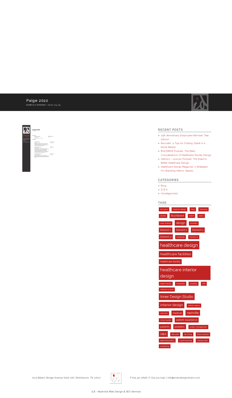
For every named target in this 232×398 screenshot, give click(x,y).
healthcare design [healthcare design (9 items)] (179, 245)
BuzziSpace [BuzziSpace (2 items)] (177, 215)
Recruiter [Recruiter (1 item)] (175, 334)
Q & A (164, 189)
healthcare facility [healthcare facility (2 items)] (170, 261)
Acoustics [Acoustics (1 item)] (164, 209)
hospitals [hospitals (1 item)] (193, 284)
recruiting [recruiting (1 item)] (188, 334)
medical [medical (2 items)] (177, 312)
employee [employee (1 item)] (181, 237)
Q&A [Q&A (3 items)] (163, 334)
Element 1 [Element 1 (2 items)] (165, 229)
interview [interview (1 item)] (164, 313)
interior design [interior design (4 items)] (171, 305)
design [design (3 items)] (180, 222)
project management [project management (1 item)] (198, 327)
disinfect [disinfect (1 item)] (193, 223)
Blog (163, 185)
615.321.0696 (139, 377)
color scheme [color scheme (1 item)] (165, 223)
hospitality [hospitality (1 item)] (180, 284)
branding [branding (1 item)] (203, 209)
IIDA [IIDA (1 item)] (203, 284)
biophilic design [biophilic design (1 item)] (179, 209)
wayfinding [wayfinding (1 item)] (164, 346)
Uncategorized (169, 193)
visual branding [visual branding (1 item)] (185, 340)
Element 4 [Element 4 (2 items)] (165, 236)
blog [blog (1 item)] (193, 209)
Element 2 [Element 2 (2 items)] (181, 229)
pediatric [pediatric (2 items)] (180, 326)
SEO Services (133, 391)
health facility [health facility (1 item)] (165, 284)
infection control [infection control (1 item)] (166, 289)
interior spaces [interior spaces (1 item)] (194, 305)
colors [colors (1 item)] (201, 216)
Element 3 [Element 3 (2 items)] (197, 229)
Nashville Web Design (110, 391)
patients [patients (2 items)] (165, 326)
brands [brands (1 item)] (163, 216)
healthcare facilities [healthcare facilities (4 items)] (175, 254)
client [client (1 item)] (191, 216)
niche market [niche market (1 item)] (165, 320)
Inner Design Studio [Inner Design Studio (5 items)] (176, 296)
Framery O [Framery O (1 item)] (194, 237)
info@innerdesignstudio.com (184, 377)
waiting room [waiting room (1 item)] (202, 340)
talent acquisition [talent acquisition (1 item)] (167, 340)
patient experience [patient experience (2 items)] (186, 319)
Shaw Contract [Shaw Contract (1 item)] (203, 334)
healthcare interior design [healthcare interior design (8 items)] (178, 273)
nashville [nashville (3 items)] (193, 312)
